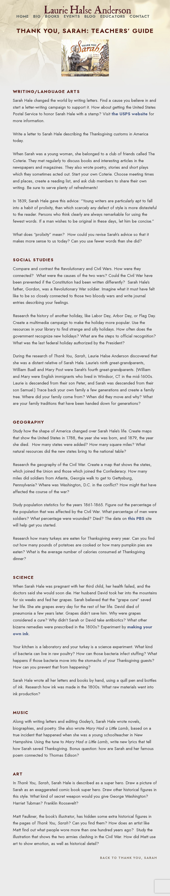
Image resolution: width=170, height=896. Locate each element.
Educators (112, 16)
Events (72, 16)
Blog (90, 16)
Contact (139, 16)
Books (52, 16)
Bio (37, 16)
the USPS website (130, 114)
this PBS (136, 518)
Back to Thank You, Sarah (128, 858)
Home (22, 16)
